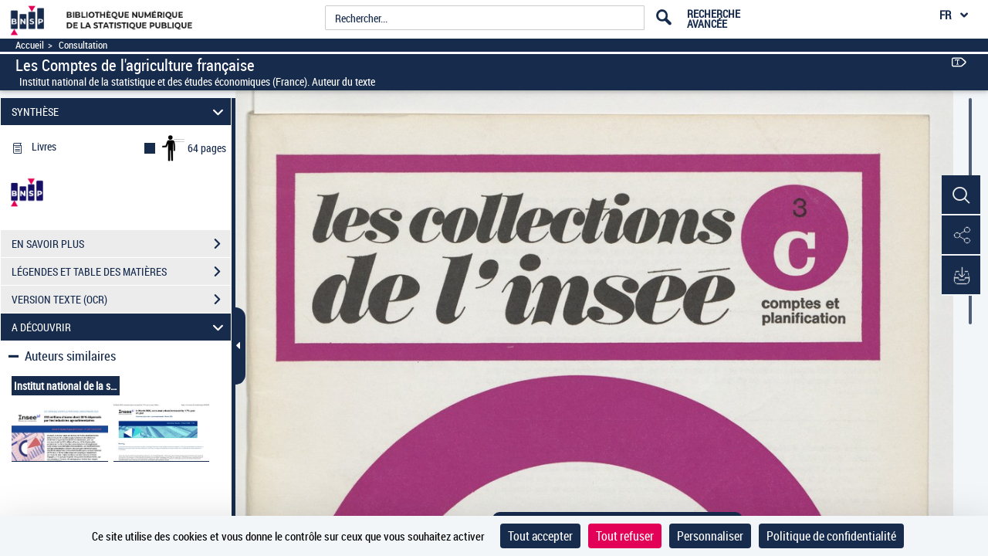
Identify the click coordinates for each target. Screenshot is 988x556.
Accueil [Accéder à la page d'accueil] (29, 45)
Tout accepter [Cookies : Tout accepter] (540, 535)
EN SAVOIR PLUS (121, 244)
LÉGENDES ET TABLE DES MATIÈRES (121, 272)
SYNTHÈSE (120, 111)
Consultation (83, 45)
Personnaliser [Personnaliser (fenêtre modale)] (710, 535)
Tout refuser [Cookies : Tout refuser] (625, 535)
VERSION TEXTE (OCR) (121, 299)
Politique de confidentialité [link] (831, 535)
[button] (961, 195)
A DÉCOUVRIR (120, 327)
